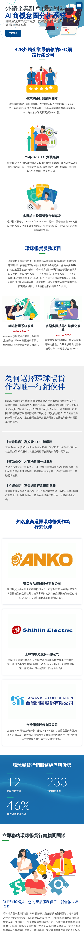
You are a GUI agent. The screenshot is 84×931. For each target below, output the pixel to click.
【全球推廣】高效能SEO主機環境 (28, 442)
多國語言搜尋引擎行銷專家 (42, 216)
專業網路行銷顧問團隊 (42, 98)
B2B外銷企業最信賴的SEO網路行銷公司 (43, 52)
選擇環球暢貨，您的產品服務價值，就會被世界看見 (41, 904)
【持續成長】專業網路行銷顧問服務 (30, 485)
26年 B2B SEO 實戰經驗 (42, 157)
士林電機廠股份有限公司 (42, 654)
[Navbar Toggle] (79, 5)
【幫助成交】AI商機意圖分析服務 (28, 461)
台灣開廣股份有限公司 (42, 725)
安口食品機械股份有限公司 (42, 583)
